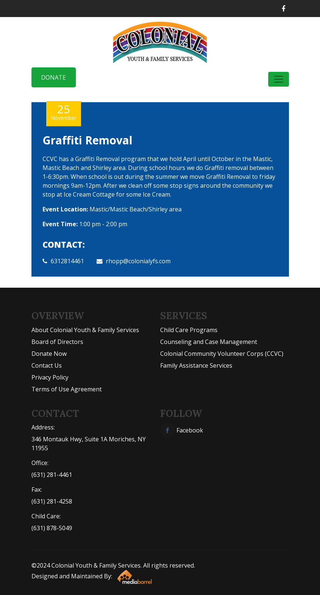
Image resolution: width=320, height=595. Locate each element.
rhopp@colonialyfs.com (138, 261)
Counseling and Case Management (208, 342)
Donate (53, 77)
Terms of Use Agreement (66, 389)
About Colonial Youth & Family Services (85, 330)
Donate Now (49, 354)
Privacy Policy (49, 377)
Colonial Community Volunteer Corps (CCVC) (221, 354)
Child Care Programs (189, 330)
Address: (43, 427)
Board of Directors (57, 342)
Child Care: (46, 516)
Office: (39, 463)
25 (63, 112)
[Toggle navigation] (278, 79)
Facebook (181, 430)
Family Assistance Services (196, 365)
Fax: (36, 489)
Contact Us (46, 365)
